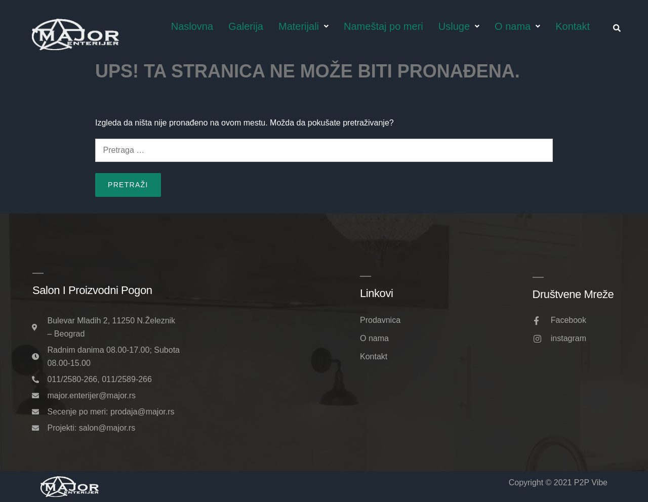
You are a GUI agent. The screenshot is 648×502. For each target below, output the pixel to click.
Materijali (303, 26)
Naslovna (192, 26)
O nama (517, 26)
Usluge (458, 26)
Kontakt (572, 26)
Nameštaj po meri (383, 26)
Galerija (245, 26)
